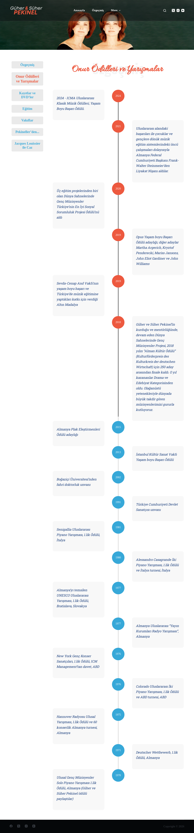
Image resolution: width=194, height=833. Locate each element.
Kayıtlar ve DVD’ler (27, 95)
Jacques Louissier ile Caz (27, 145)
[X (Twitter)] (173, 10)
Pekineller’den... (27, 132)
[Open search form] (164, 10)
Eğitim (27, 109)
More (116, 10)
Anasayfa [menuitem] (79, 10)
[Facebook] (11, 826)
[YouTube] (182, 10)
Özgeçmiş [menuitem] (98, 10)
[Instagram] (178, 10)
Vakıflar (27, 120)
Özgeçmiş (27, 65)
